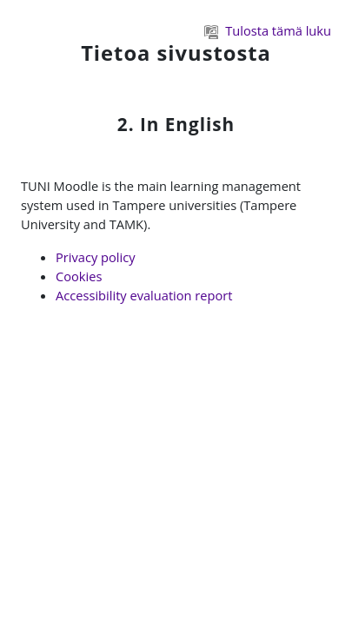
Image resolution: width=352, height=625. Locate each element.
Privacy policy (96, 257)
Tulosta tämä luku (267, 30)
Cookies (79, 276)
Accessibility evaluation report (144, 295)
